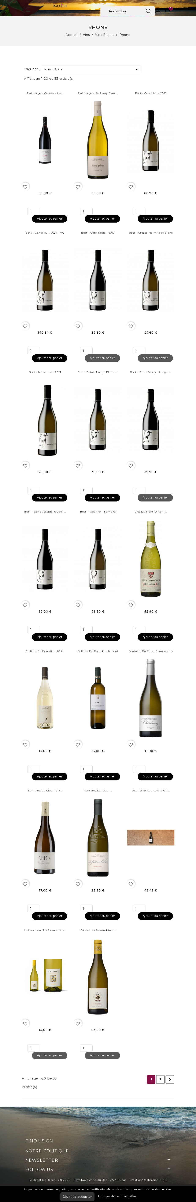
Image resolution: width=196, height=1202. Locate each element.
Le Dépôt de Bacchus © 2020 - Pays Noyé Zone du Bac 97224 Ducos (77, 1179)
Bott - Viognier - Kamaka (98, 511)
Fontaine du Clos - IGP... (45, 790)
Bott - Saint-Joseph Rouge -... (151, 372)
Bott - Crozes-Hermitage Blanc (151, 232)
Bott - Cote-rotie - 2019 (98, 232)
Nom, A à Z (91, 69)
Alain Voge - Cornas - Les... (45, 93)
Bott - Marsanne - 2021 (45, 372)
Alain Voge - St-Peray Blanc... (98, 93)
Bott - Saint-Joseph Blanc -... (98, 372)
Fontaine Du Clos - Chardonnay (151, 651)
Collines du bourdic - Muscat (98, 651)
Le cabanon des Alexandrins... (45, 930)
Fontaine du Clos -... (98, 790)
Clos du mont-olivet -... (151, 511)
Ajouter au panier (49, 218)
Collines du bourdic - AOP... (45, 651)
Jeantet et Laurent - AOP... (151, 790)
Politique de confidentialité (117, 1196)
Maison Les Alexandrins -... (98, 930)
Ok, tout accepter (77, 1197)
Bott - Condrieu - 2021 (150, 93)
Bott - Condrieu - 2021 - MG (45, 232)
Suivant (170, 1079)
